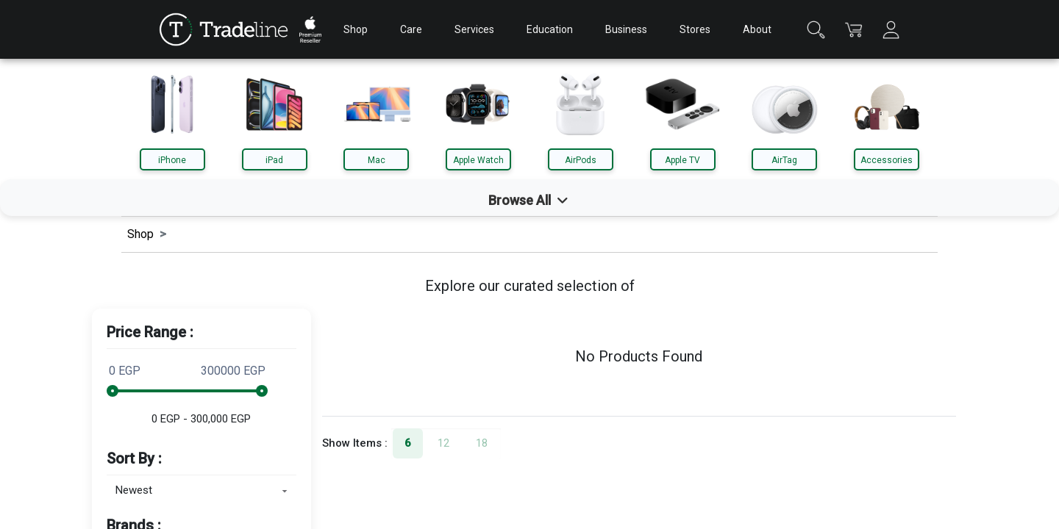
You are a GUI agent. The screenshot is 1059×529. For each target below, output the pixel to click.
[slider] (112, 391)
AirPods (580, 160)
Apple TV (682, 160)
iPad (274, 160)
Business (626, 29)
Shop (355, 29)
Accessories (886, 160)
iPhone (172, 160)
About (757, 29)
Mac (376, 160)
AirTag (784, 160)
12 (443, 443)
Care (411, 29)
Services (474, 29)
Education (550, 29)
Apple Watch (478, 160)
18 (482, 443)
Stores (695, 29)
